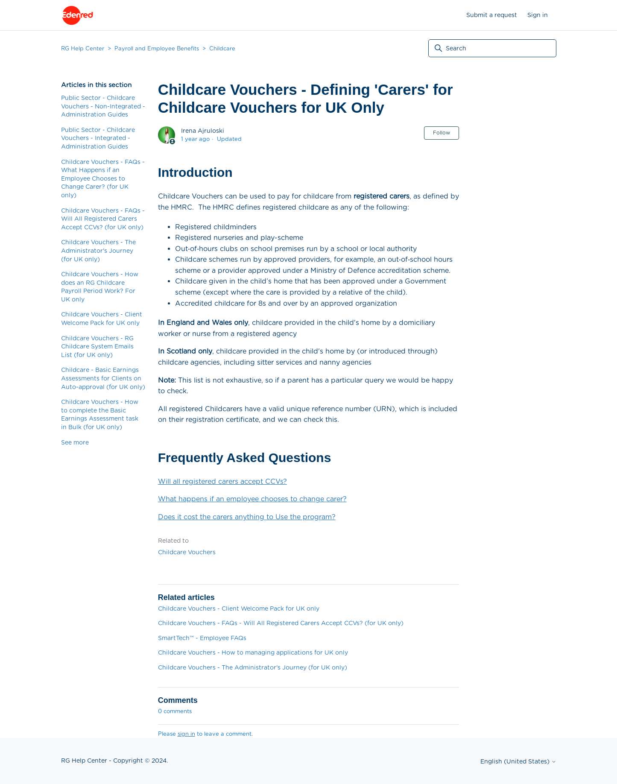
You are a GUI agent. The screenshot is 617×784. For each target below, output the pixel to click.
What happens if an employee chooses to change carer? (252, 499)
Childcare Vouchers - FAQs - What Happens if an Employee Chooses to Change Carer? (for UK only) (103, 178)
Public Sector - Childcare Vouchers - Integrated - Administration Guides (98, 138)
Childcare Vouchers (187, 552)
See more (75, 442)
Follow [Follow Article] (441, 132)
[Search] (492, 48)
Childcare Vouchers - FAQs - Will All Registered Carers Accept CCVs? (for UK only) (103, 219)
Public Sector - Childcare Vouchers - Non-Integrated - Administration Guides (103, 106)
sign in (186, 734)
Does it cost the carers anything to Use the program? (247, 517)
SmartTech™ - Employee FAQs (202, 638)
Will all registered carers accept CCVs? (222, 481)
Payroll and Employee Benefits (156, 48)
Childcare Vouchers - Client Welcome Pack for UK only (101, 318)
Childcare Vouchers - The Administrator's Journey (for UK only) (98, 250)
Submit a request (491, 15)
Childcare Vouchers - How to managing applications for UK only (253, 652)
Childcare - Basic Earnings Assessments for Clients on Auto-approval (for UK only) (103, 378)
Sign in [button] (537, 15)
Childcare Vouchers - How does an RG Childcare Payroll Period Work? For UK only (99, 287)
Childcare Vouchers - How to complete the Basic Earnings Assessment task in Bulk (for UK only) (99, 414)
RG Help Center (82, 48)
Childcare (222, 48)
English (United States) (518, 761)
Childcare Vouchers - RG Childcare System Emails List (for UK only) (97, 346)
